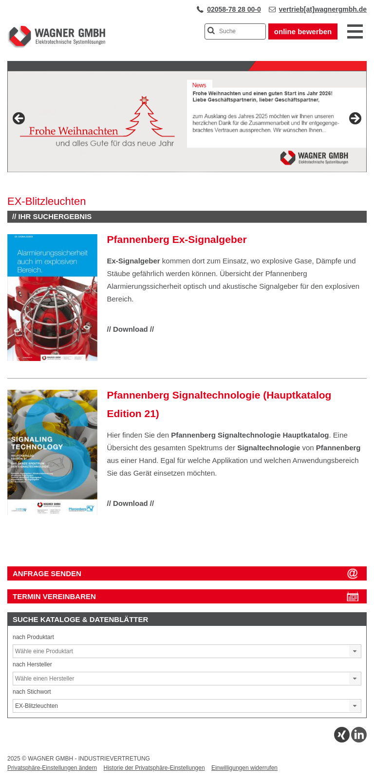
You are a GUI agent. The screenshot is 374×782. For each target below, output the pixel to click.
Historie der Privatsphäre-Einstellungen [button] (154, 767)
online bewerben (303, 31)
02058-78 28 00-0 (234, 9)
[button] (355, 651)
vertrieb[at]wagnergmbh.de (323, 9)
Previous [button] (19, 119)
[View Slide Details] (187, 121)
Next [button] (354, 119)
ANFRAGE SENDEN (47, 573)
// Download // (130, 329)
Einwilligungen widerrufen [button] (244, 767)
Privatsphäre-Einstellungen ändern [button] (52, 767)
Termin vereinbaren (54, 596)
